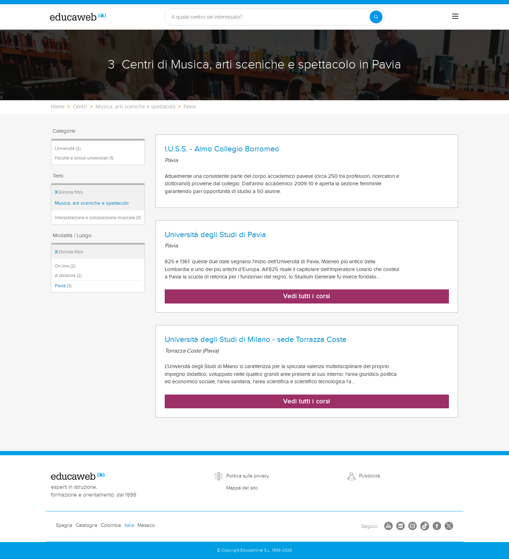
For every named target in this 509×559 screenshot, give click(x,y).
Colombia (111, 525)
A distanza (68, 275)
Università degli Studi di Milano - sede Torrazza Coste (255, 339)
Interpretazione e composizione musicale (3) (98, 218)
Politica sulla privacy (247, 476)
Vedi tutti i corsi (306, 296)
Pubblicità (369, 476)
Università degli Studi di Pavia (215, 234)
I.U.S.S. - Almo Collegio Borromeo (222, 149)
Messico (146, 525)
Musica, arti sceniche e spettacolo (92, 203)
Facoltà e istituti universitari (84, 158)
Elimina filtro (69, 192)
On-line (65, 266)
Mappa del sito (242, 488)
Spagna (64, 525)
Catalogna (86, 525)
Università (68, 148)
